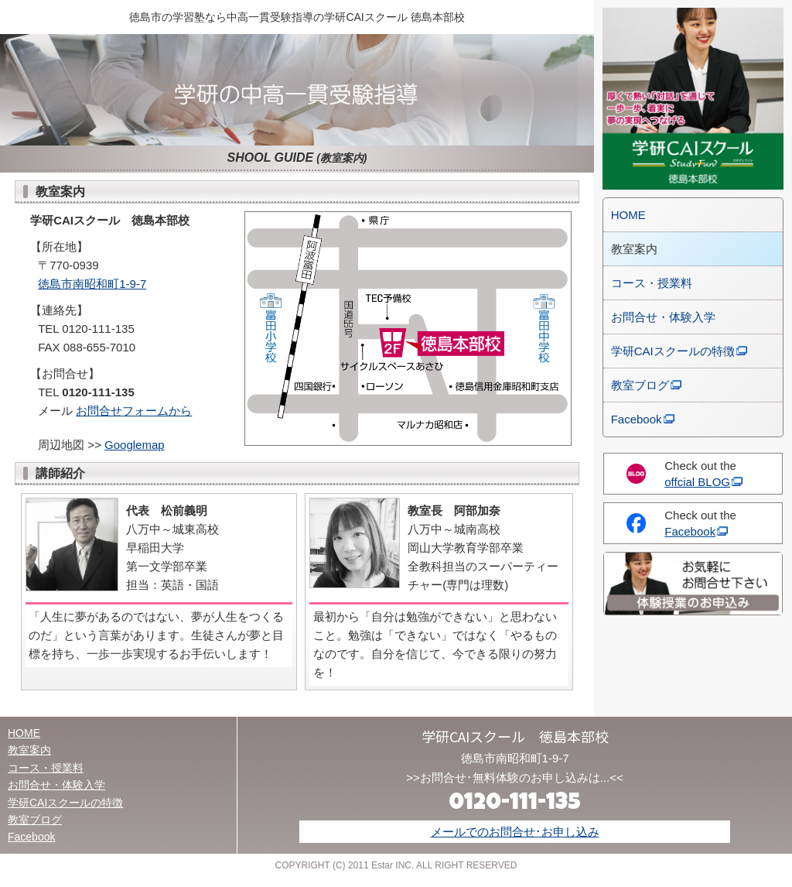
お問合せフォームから (134, 410)
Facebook (636, 419)
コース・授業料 (651, 282)
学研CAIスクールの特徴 (673, 351)
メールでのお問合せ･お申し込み (515, 831)
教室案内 (29, 750)
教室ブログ (640, 385)
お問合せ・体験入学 (663, 317)
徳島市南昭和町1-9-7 (92, 283)
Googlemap (134, 444)
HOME (628, 214)
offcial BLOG (697, 481)
